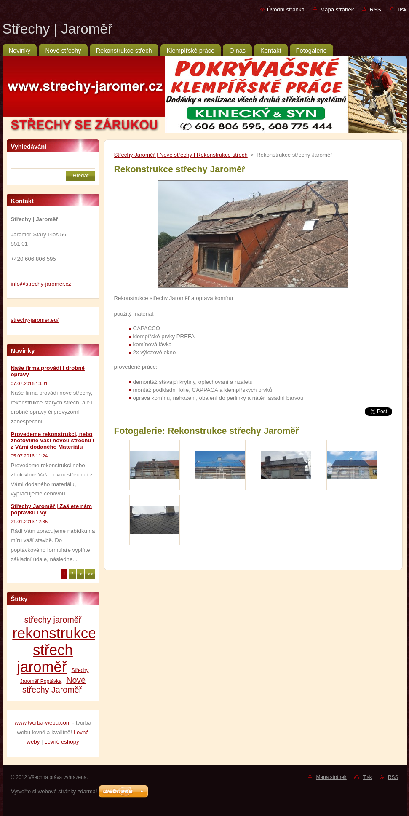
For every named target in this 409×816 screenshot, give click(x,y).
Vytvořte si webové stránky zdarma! (54, 791)
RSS (375, 9)
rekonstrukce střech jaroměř (54, 650)
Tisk (402, 9)
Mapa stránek (337, 9)
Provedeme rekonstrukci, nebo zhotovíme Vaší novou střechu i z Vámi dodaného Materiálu (52, 440)
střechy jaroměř (53, 619)
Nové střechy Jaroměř (54, 684)
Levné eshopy (61, 741)
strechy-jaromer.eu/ (35, 320)
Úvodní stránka (286, 9)
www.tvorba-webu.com (43, 723)
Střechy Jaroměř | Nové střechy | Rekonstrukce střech (181, 155)
